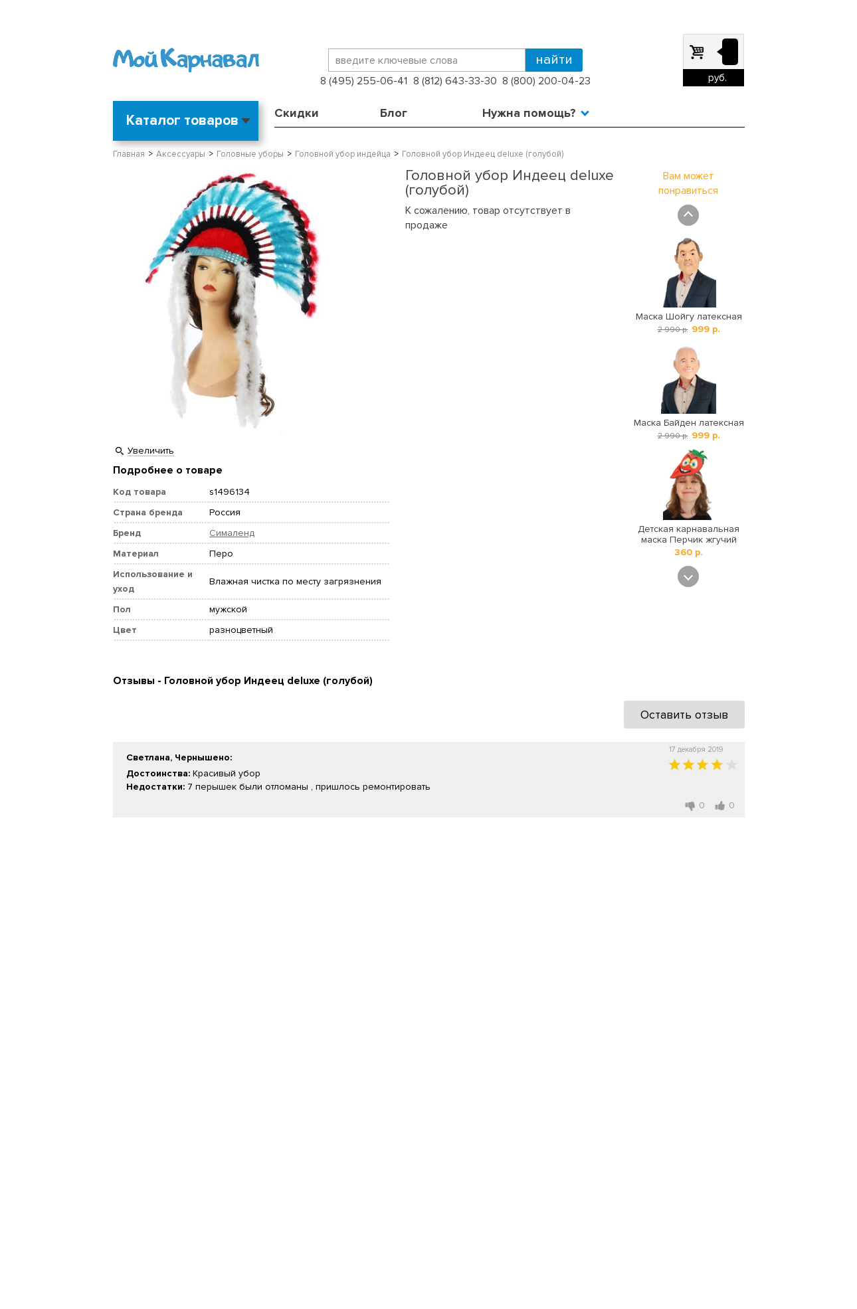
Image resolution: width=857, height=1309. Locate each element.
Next (688, 576)
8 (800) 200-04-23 (546, 81)
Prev (688, 215)
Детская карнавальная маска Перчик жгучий (688, 534)
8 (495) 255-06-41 (363, 81)
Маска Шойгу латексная (689, 316)
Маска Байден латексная (689, 422)
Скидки (296, 113)
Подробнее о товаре (168, 470)
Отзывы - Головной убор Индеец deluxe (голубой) (243, 680)
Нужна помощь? (529, 113)
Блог (393, 113)
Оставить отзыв (684, 714)
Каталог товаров (182, 120)
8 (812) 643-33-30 (455, 81)
